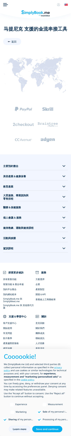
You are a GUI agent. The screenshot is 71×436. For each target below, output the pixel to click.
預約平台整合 (9, 289)
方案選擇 (40, 279)
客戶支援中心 (9, 323)
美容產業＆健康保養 (14, 176)
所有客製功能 (9, 279)
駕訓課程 (8, 248)
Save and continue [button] (47, 429)
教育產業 (8, 186)
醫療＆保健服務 (12, 207)
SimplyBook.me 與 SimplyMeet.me (12, 300)
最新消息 (40, 348)
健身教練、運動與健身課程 (18, 227)
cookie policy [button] (27, 379)
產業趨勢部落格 (11, 343)
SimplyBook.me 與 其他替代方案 (18, 306)
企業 (38, 284)
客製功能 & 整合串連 (13, 284)
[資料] (58, 5)
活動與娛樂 (9, 238)
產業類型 (40, 289)
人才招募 (40, 343)
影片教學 (7, 338)
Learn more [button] (19, 429)
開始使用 (7, 328)
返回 (13, 41)
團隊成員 (40, 333)
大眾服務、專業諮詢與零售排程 (15, 197)
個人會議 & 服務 (12, 217)
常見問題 (7, 333)
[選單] (5, 4)
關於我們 (40, 328)
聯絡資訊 (40, 338)
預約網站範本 (9, 294)
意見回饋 (40, 323)
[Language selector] (65, 5)
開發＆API (41, 294)
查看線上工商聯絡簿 (46, 299)
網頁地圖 (7, 348)
